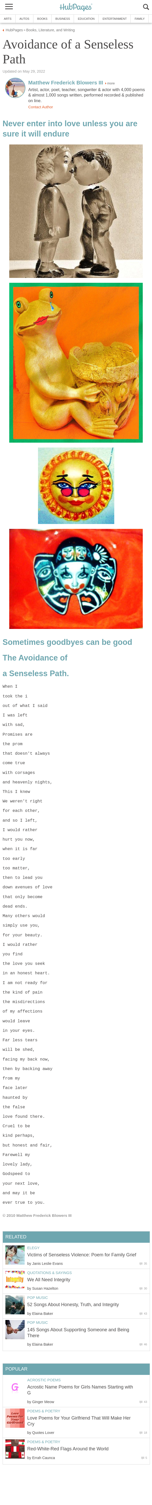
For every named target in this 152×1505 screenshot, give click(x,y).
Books (42, 18)
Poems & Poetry (43, 1411)
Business (62, 18)
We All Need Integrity (48, 1279)
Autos (24, 18)
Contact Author (40, 107)
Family (140, 18)
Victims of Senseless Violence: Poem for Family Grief (81, 1254)
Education (86, 18)
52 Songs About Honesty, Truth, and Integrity (73, 1304)
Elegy (33, 1248)
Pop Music (37, 1298)
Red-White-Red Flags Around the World (68, 1448)
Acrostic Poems (44, 1380)
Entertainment (114, 18)
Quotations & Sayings (49, 1273)
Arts (8, 18)
